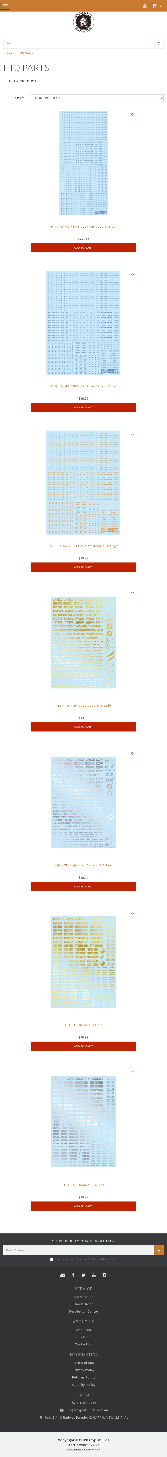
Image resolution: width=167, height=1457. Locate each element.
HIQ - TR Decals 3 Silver (83, 1185)
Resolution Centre (83, 1311)
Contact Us (83, 1344)
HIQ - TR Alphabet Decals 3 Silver (83, 865)
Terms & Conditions (88, 1259)
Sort (19, 98)
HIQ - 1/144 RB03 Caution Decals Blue (83, 386)
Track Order (83, 1304)
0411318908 (83, 1403)
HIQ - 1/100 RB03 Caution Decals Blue (83, 226)
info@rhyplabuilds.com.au (83, 1410)
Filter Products (23, 81)
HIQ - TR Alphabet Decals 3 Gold (83, 706)
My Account (83, 1297)
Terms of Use (83, 1363)
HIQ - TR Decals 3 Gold (83, 1025)
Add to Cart (83, 247)
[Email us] (62, 1275)
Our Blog (83, 1337)
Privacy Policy (110, 1259)
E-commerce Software (79, 1449)
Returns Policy (83, 1377)
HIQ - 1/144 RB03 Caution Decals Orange (83, 546)
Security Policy (83, 1384)
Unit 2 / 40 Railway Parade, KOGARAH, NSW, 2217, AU (83, 1417)
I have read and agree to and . (83, 1259)
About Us (83, 1330)
